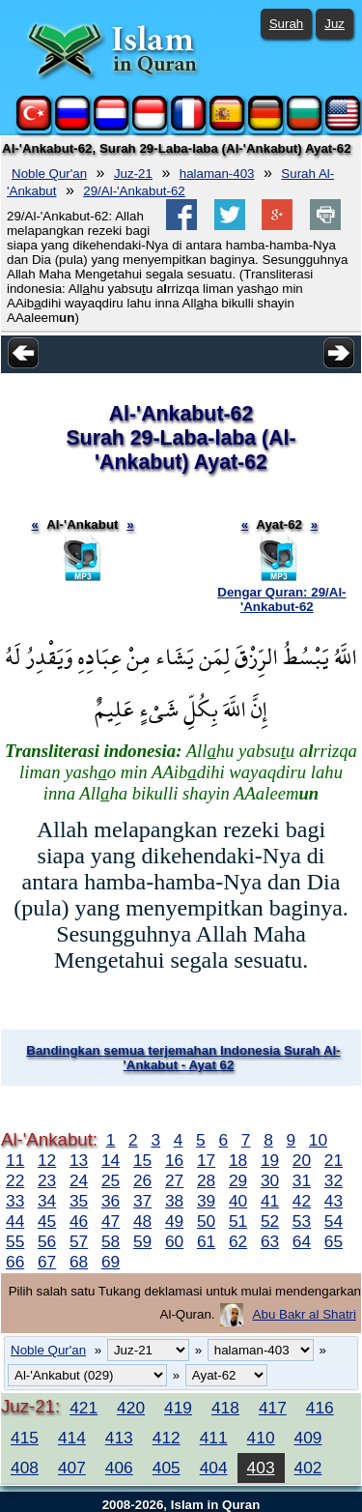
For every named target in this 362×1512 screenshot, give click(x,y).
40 (238, 1200)
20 (301, 1160)
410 (261, 1437)
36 (110, 1200)
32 (333, 1180)
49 (174, 1221)
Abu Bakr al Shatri (304, 1314)
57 (79, 1241)
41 (270, 1200)
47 (110, 1221)
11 (15, 1160)
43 (333, 1200)
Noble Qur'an (49, 173)
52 (270, 1221)
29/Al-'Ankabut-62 (134, 191)
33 (15, 1200)
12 (47, 1160)
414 (72, 1437)
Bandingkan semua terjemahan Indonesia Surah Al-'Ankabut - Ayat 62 (183, 1057)
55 (15, 1241)
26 (142, 1180)
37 (142, 1200)
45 (47, 1221)
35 (79, 1200)
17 (206, 1160)
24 (79, 1180)
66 (15, 1261)
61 (206, 1241)
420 (131, 1407)
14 (110, 1160)
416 (320, 1407)
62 (238, 1241)
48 (142, 1221)
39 (206, 1200)
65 (333, 1241)
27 (174, 1180)
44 (15, 1221)
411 (214, 1437)
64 (301, 1241)
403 (261, 1467)
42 (301, 1200)
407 (72, 1467)
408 (25, 1467)
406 (119, 1467)
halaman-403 (217, 173)
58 (110, 1241)
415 (25, 1437)
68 (79, 1261)
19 (270, 1160)
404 (214, 1467)
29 (238, 1180)
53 (301, 1221)
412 (167, 1437)
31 (301, 1180)
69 (110, 1261)
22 (15, 1180)
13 (79, 1160)
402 (308, 1467)
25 (110, 1180)
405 (167, 1467)
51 (238, 1221)
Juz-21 (133, 173)
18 (238, 1160)
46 (79, 1221)
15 (142, 1160)
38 (174, 1200)
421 (83, 1407)
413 (119, 1437)
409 (308, 1437)
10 (318, 1139)
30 (270, 1180)
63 (270, 1241)
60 (174, 1241)
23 (47, 1180)
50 (206, 1221)
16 (174, 1160)
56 (47, 1241)
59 (142, 1241)
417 (273, 1407)
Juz (334, 23)
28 (206, 1180)
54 (333, 1221)
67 (47, 1261)
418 (225, 1407)
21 (333, 1160)
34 (47, 1200)
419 (178, 1407)
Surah (286, 23)
